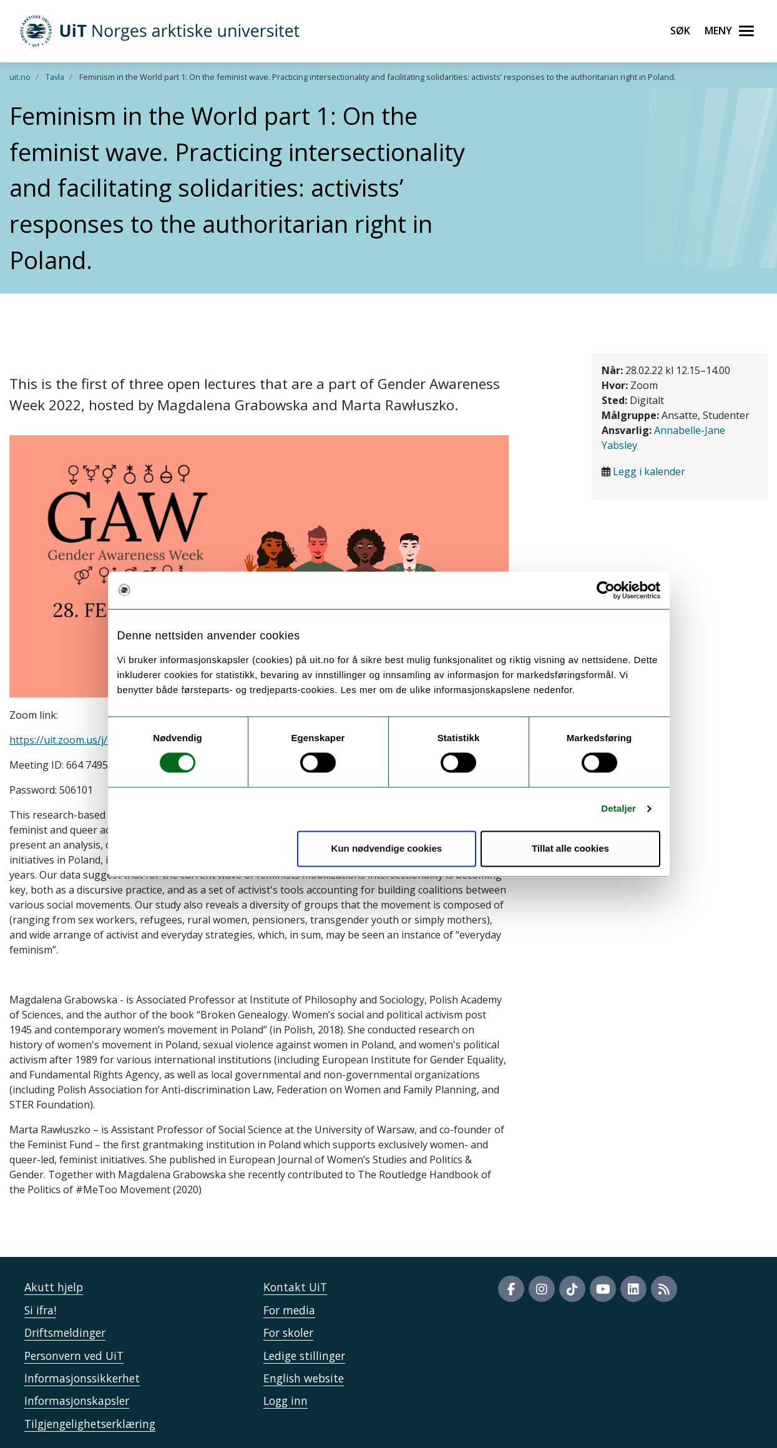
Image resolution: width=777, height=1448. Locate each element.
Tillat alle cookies (570, 848)
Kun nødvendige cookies (386, 848)
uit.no (20, 76)
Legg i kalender (649, 471)
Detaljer (618, 809)
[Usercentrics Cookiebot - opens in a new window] (605, 590)
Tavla (55, 76)
